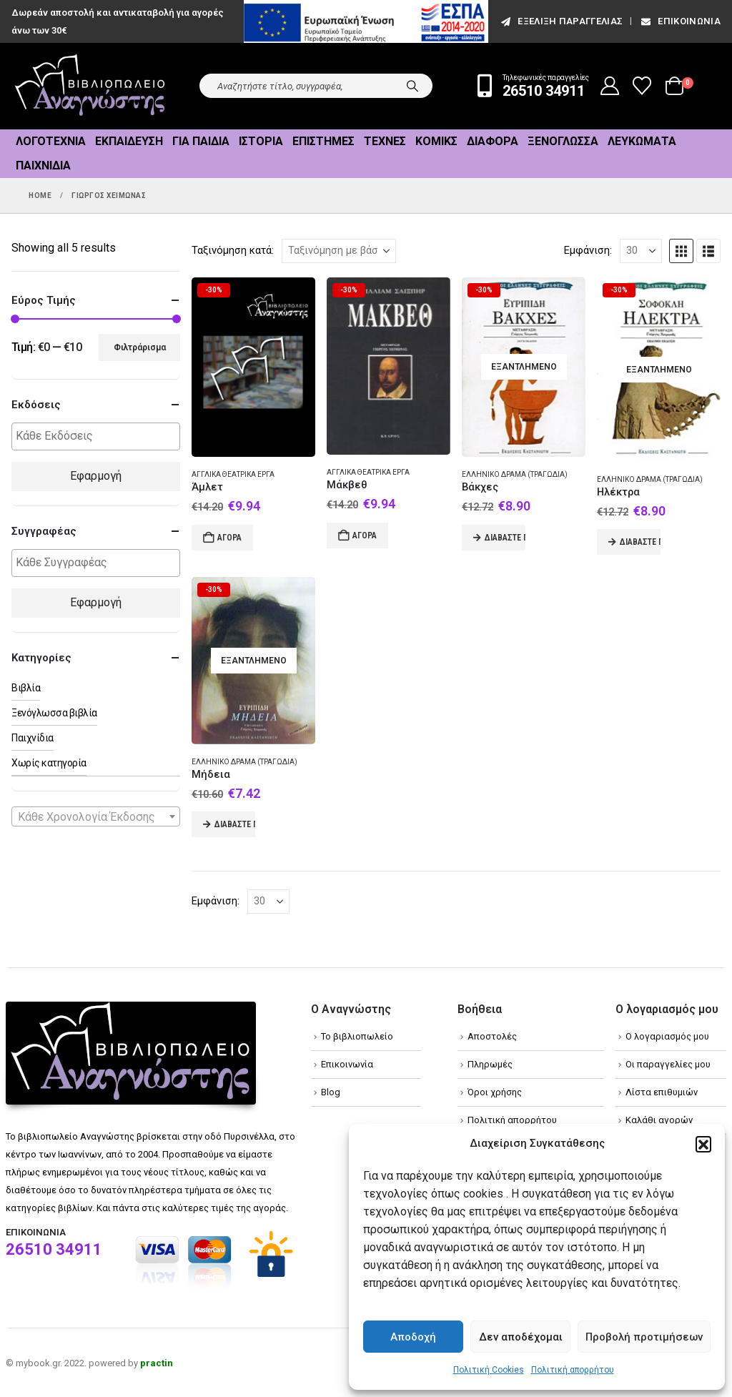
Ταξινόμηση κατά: (233, 250)
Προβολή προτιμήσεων (644, 1337)
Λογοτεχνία (51, 141)
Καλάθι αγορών (659, 1120)
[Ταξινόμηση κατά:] (339, 251)
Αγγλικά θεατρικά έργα (233, 474)
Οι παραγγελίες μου (668, 1064)
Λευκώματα (642, 141)
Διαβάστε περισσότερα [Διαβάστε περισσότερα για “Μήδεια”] (234, 824)
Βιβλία (25, 687)
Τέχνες (385, 141)
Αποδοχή (413, 1337)
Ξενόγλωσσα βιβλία (54, 713)
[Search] (412, 86)
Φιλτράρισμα (140, 347)
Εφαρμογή (96, 476)
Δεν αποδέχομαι (521, 1337)
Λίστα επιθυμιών (661, 1092)
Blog (330, 1092)
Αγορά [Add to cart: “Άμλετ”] (229, 538)
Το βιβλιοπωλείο (357, 1036)
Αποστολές (492, 1036)
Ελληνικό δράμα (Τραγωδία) (515, 474)
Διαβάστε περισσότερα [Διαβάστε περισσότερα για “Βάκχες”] (505, 538)
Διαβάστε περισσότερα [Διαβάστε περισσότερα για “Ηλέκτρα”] (640, 542)
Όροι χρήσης (495, 1092)
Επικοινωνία (680, 21)
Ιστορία (261, 141)
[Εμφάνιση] (641, 251)
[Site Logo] (90, 86)
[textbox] (99, 436)
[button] (703, 1144)
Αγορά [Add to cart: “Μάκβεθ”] (364, 535)
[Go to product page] (253, 367)
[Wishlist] (642, 85)
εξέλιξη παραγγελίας (561, 21)
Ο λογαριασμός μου (667, 1036)
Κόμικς (436, 141)
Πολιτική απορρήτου (572, 1370)
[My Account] (610, 85)
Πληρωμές (490, 1064)
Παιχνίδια (43, 165)
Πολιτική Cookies (488, 1370)
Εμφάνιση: (588, 250)
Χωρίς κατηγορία (48, 763)
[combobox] (95, 816)
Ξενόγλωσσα (563, 141)
